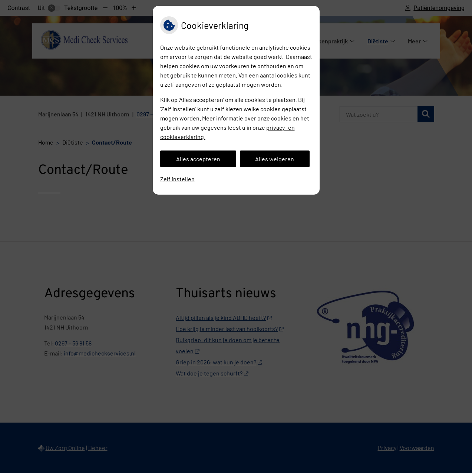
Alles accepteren (198, 158)
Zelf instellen (177, 178)
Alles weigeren (274, 158)
